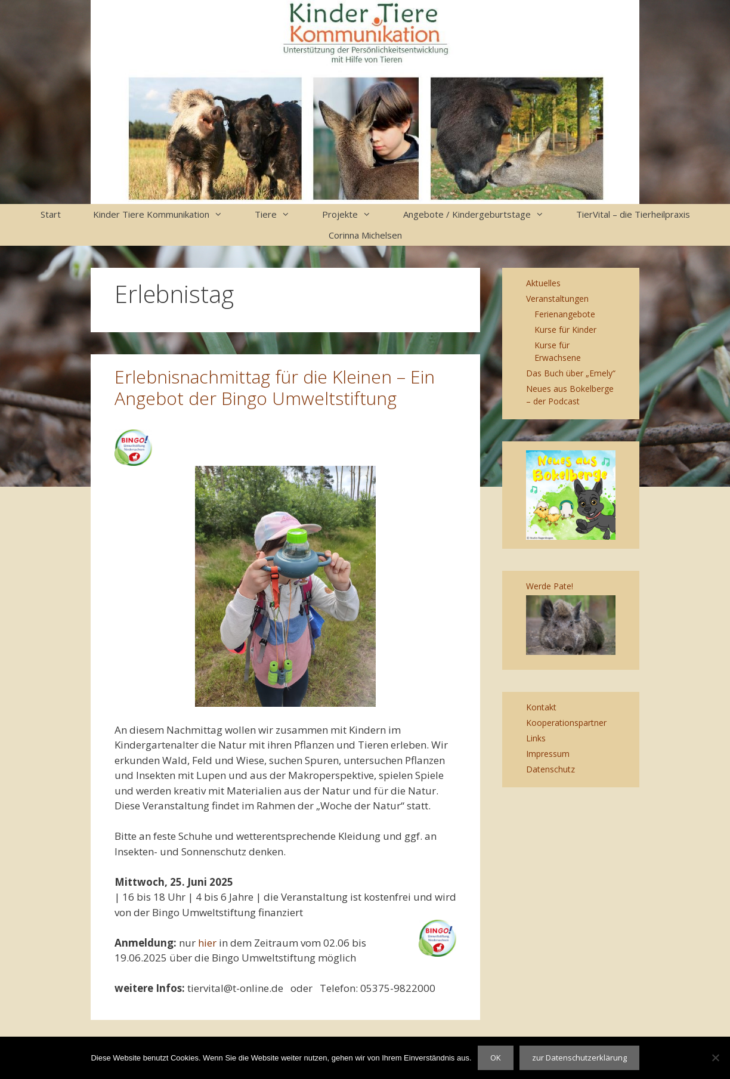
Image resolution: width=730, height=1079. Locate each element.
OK (495, 1057)
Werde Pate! (549, 586)
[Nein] (715, 1057)
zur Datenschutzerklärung (579, 1057)
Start (51, 214)
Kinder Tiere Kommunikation (166, 214)
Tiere (280, 214)
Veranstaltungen (557, 298)
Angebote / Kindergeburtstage (481, 214)
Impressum (548, 753)
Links (536, 738)
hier (207, 943)
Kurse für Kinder (565, 329)
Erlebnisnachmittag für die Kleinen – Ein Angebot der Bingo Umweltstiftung (275, 387)
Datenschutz (550, 769)
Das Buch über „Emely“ (570, 373)
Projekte (354, 214)
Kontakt (541, 707)
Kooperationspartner (566, 722)
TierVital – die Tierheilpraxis (633, 214)
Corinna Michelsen (365, 235)
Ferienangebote (564, 314)
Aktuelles (543, 283)
